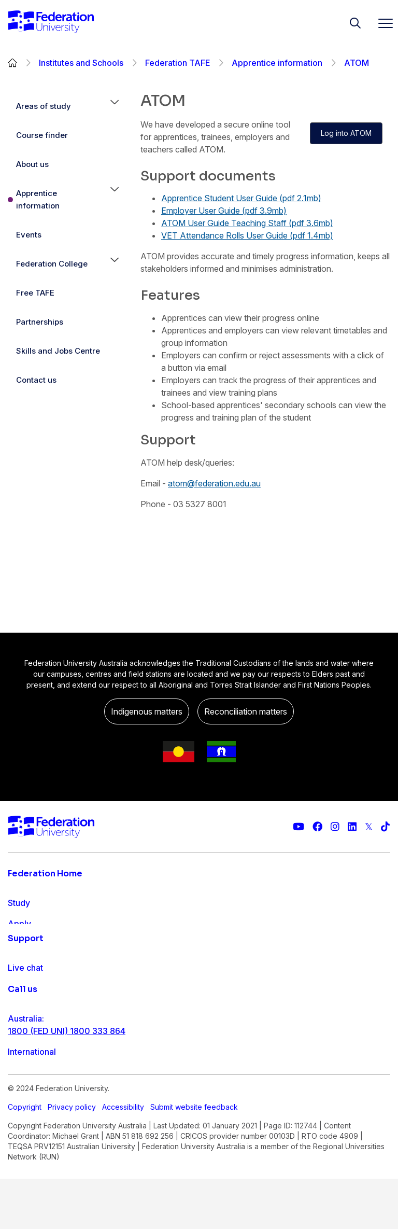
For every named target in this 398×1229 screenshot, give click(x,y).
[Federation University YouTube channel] (298, 826)
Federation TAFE (177, 63)
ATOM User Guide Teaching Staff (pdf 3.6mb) (247, 223)
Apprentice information (277, 63)
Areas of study (43, 106)
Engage (22, 965)
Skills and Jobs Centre (58, 351)
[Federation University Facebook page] (317, 826)
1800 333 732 (35, 1205)
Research (26, 944)
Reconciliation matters (245, 711)
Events (28, 235)
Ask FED (24, 1077)
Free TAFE (35, 293)
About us (32, 164)
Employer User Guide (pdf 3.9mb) (224, 210)
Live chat (25, 1035)
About (20, 986)
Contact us (36, 380)
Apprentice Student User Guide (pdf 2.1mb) (241, 198)
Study (19, 903)
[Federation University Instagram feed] (335, 826)
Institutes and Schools (81, 63)
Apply (19, 923)
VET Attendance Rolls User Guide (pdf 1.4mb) (247, 235)
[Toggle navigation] (381, 23)
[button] (114, 106)
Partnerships (39, 322)
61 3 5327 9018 (38, 1172)
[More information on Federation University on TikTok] (385, 826)
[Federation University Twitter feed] (369, 826)
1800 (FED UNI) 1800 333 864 (66, 1139)
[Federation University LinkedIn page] (352, 826)
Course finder (42, 135)
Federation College (52, 264)
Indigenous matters (146, 711)
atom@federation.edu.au (214, 483)
